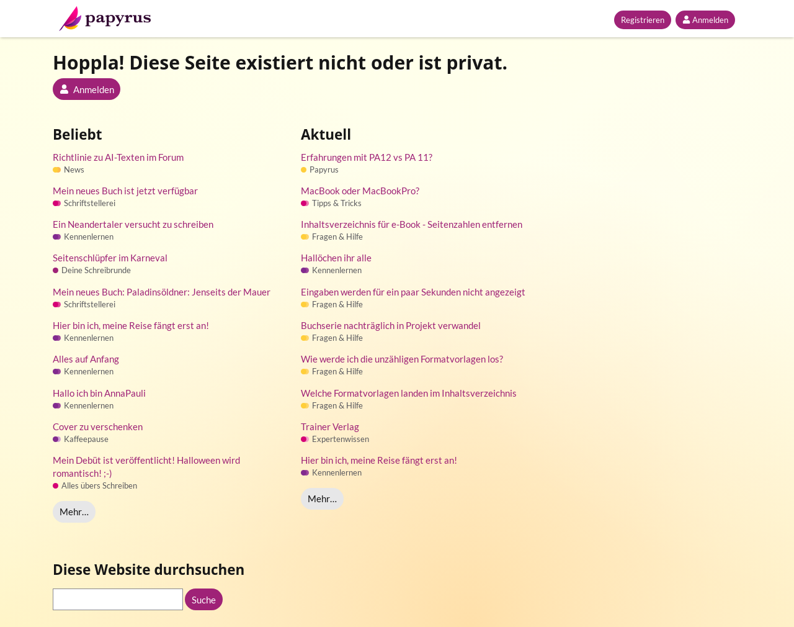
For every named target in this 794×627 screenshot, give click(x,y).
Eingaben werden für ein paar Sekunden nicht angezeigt (413, 291)
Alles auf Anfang (86, 358)
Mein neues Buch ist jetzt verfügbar (125, 190)
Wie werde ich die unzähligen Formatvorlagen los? (402, 358)
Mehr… (74, 511)
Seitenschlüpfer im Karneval (110, 257)
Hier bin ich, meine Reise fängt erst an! (131, 325)
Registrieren (642, 20)
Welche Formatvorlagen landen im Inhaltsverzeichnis (409, 393)
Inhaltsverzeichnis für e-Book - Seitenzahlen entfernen (411, 224)
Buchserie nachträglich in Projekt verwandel (391, 325)
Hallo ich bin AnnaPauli (99, 393)
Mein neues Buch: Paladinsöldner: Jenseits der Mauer (161, 291)
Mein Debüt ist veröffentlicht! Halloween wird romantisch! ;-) (146, 466)
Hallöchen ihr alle (336, 257)
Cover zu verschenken (98, 426)
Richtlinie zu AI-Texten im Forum (118, 157)
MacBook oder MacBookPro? (360, 190)
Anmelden (705, 20)
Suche (204, 599)
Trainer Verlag (330, 426)
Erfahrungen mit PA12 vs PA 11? (366, 157)
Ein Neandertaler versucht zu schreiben (133, 224)
